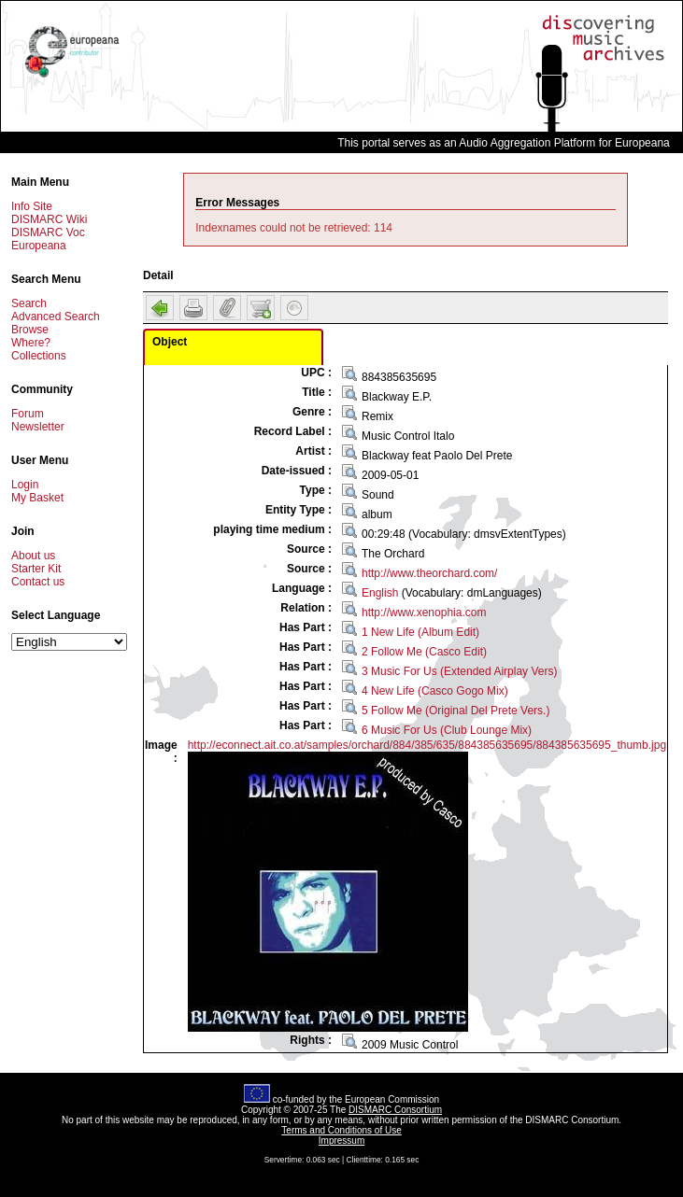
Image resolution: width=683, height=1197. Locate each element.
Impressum (341, 1140)
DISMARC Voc (48, 232)
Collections (38, 355)
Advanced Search (55, 316)
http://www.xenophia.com (424, 612)
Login (24, 484)
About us (33, 555)
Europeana (38, 245)
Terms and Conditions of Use (341, 1130)
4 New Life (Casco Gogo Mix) (435, 690)
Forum (27, 413)
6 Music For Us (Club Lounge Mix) (447, 730)
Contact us (37, 581)
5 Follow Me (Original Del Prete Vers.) (455, 710)
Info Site (31, 206)
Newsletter (37, 426)
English (380, 592)
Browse (30, 329)
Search (29, 303)
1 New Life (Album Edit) (420, 632)
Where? (30, 342)
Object (169, 341)
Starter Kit (36, 568)
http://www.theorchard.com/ (429, 573)
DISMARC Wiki (49, 219)
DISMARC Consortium (395, 1110)
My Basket (37, 497)
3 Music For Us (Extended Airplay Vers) (459, 671)
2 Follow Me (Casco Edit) (424, 651)
